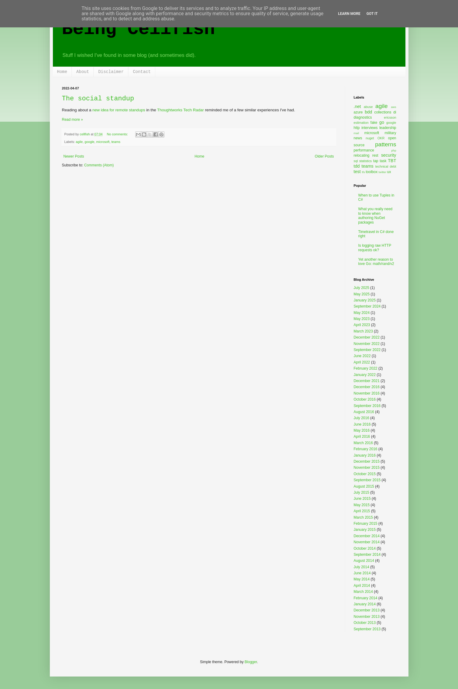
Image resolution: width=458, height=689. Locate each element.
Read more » (72, 119)
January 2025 (365, 300)
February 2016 (365, 449)
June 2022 (362, 356)
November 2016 (367, 393)
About (82, 71)
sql (356, 161)
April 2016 (362, 436)
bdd (368, 112)
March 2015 (363, 517)
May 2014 (362, 579)
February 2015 (365, 523)
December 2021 (367, 381)
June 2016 (362, 424)
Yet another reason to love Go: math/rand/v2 (376, 261)
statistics (365, 161)
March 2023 (363, 331)
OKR (380, 138)
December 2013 (367, 610)
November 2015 (367, 467)
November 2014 (367, 542)
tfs (363, 172)
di (394, 112)
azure (358, 112)
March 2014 (363, 592)
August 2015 (364, 486)
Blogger (251, 662)
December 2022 (367, 337)
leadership (387, 128)
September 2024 (367, 306)
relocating (362, 155)
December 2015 (367, 461)
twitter (383, 172)
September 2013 (367, 629)
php (393, 150)
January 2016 (365, 455)
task (383, 161)
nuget (370, 138)
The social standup (98, 99)
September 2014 (367, 554)
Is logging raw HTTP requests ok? (374, 247)
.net (357, 106)
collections (382, 112)
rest (375, 155)
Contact (142, 71)
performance (364, 150)
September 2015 (367, 480)
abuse (368, 107)
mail (356, 133)
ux (389, 172)
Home (62, 71)
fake (373, 122)
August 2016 (364, 412)
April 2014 (362, 585)
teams (115, 142)
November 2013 (367, 616)
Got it (372, 14)
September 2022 (367, 350)
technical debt (385, 166)
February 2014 (365, 598)
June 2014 (362, 573)
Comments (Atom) (99, 165)
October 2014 (365, 548)
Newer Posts (74, 156)
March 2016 (363, 443)
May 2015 (362, 505)
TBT (392, 160)
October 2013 (365, 623)
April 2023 (362, 325)
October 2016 (365, 399)
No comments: (118, 134)
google (89, 142)
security (388, 155)
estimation (361, 122)
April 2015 (362, 511)
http (357, 128)
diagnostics (363, 117)
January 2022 (365, 375)
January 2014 (365, 604)
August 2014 (364, 561)
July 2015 (361, 492)
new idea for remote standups (118, 110)
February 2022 (365, 368)
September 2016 (367, 406)
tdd (357, 166)
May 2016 (362, 430)
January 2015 (365, 529)
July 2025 (361, 288)
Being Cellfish (138, 29)
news (358, 138)
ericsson (390, 117)
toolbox (372, 172)
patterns (385, 144)
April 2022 (362, 362)
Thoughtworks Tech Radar (180, 110)
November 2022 (367, 344)
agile (79, 142)
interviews (369, 128)
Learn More (349, 14)
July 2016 (361, 418)
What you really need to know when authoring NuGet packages (375, 215)
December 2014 (367, 536)
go (381, 122)
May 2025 (362, 294)
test (357, 171)
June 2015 (362, 498)
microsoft (103, 142)
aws (393, 107)
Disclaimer (111, 71)
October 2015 (365, 474)
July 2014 (361, 567)
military (390, 133)
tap (375, 161)
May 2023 (362, 319)
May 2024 (362, 313)
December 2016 (367, 387)
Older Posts (324, 156)
